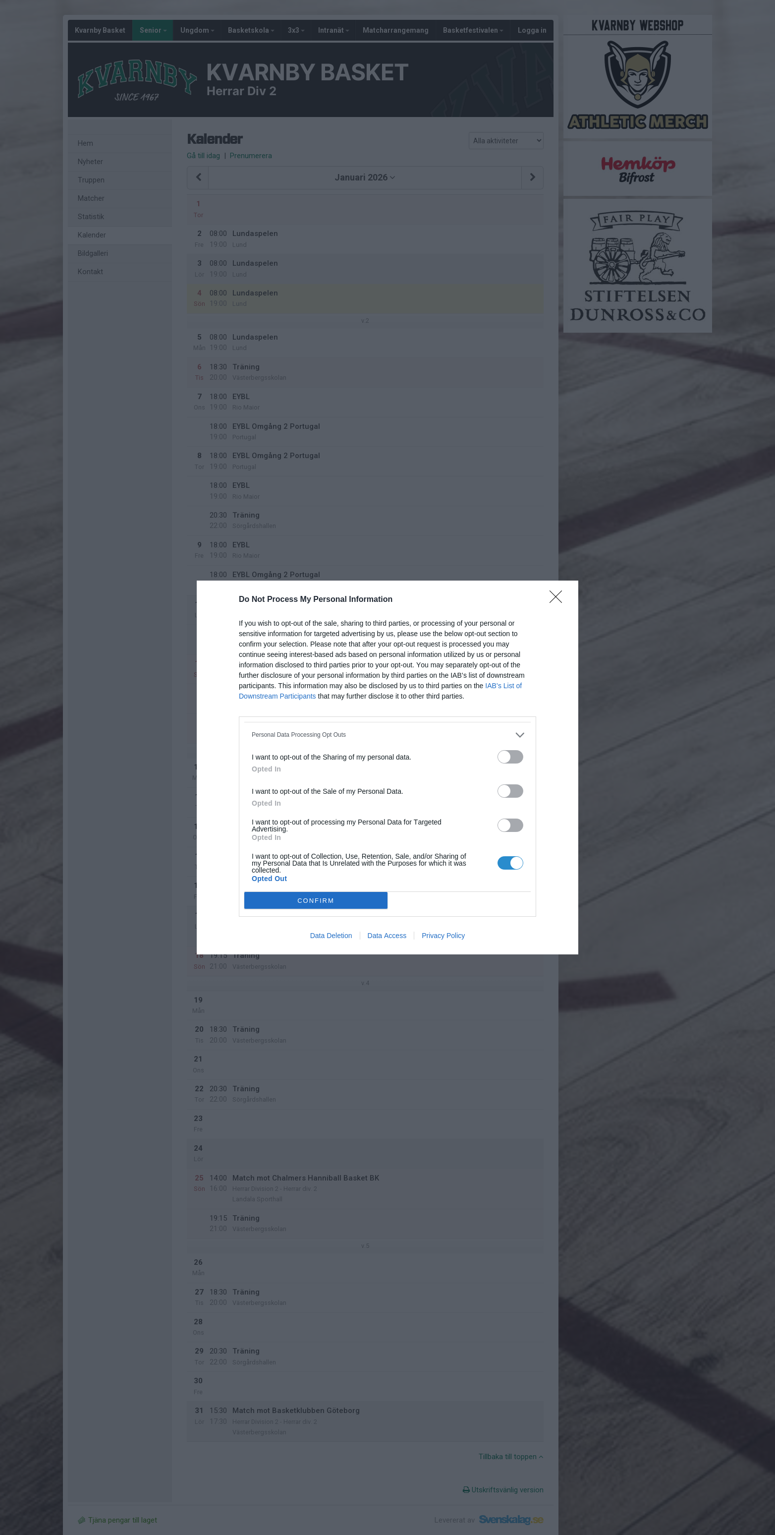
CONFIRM (315, 900)
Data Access (387, 936)
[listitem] (387, 735)
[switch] (510, 757)
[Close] (559, 599)
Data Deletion (331, 936)
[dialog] (387, 767)
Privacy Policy (443, 936)
